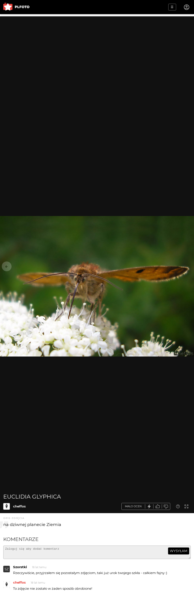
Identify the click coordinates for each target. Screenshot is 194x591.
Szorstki (20, 569)
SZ (7, 571)
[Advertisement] (97, 46)
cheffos (19, 506)
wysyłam (178, 551)
